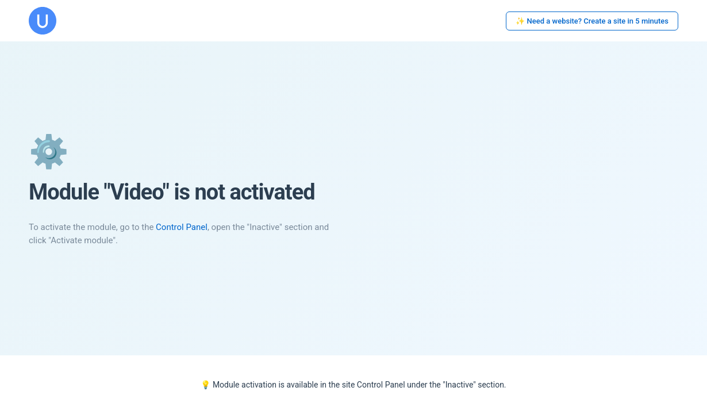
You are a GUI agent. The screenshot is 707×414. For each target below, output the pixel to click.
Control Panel (182, 227)
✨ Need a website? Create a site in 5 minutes (592, 21)
